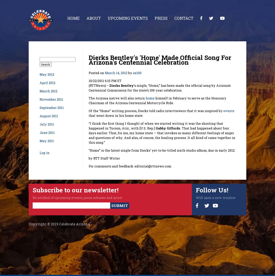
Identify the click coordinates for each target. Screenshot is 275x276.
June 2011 (47, 132)
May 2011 (47, 141)
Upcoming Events (128, 18)
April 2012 (47, 83)
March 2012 (48, 91)
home (150, 98)
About (93, 18)
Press (161, 18)
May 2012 (47, 74)
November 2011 (51, 99)
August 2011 (49, 116)
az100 (137, 73)
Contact (183, 18)
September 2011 (52, 108)
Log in (44, 153)
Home (73, 18)
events (228, 111)
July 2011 (47, 124)
